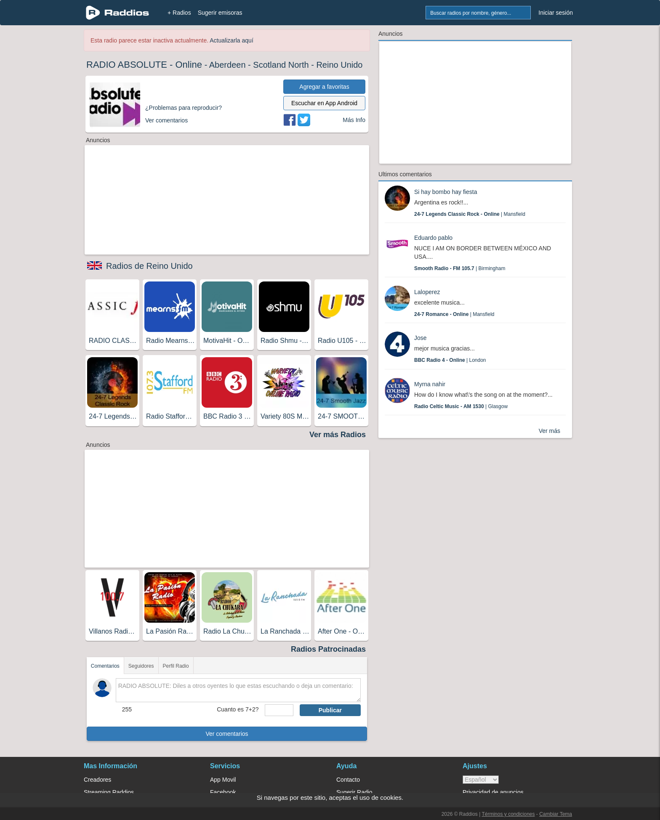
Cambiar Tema (555, 814)
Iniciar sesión (555, 12)
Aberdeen (227, 64)
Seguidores (141, 666)
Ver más (549, 430)
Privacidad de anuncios (493, 792)
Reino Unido (339, 64)
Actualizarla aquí (231, 40)
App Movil (223, 779)
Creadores (97, 779)
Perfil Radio (176, 666)
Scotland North (281, 64)
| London (450, 360)
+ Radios (179, 12)
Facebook (223, 792)
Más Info (354, 120)
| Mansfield (469, 214)
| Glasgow (461, 406)
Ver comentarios (226, 733)
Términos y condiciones (508, 814)
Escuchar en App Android (324, 103)
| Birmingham (460, 268)
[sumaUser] (279, 710)
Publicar (330, 710)
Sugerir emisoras (220, 12)
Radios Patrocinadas (328, 649)
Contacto (348, 779)
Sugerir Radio (354, 792)
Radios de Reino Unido (149, 266)
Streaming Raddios (109, 792)
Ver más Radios (337, 434)
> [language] (481, 779)
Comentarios (105, 666)
